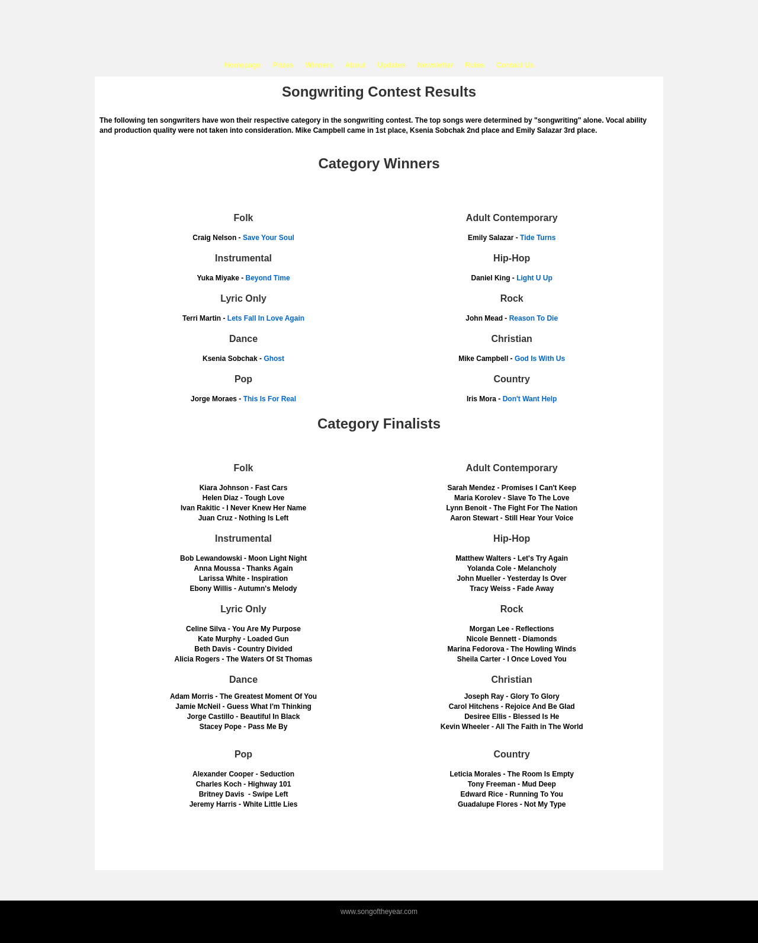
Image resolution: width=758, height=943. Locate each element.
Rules (474, 65)
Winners (319, 65)
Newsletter (435, 65)
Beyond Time (267, 278)
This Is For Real (269, 399)
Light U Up (534, 278)
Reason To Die (533, 318)
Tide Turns (537, 238)
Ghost (274, 358)
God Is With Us (540, 358)
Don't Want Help (530, 399)
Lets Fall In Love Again (265, 318)
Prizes (282, 65)
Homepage (242, 65)
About (355, 65)
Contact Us (515, 65)
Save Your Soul (268, 238)
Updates (391, 65)
